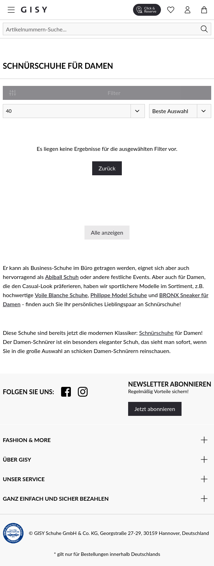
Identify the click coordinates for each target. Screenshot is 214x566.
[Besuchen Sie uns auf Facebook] (62, 392)
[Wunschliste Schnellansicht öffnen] (171, 10)
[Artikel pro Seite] (74, 111)
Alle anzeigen (107, 232)
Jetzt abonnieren (154, 408)
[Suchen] (107, 29)
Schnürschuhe (156, 332)
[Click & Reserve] (147, 10)
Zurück (107, 168)
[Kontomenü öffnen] (187, 10)
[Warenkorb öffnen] (204, 10)
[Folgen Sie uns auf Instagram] (79, 392)
